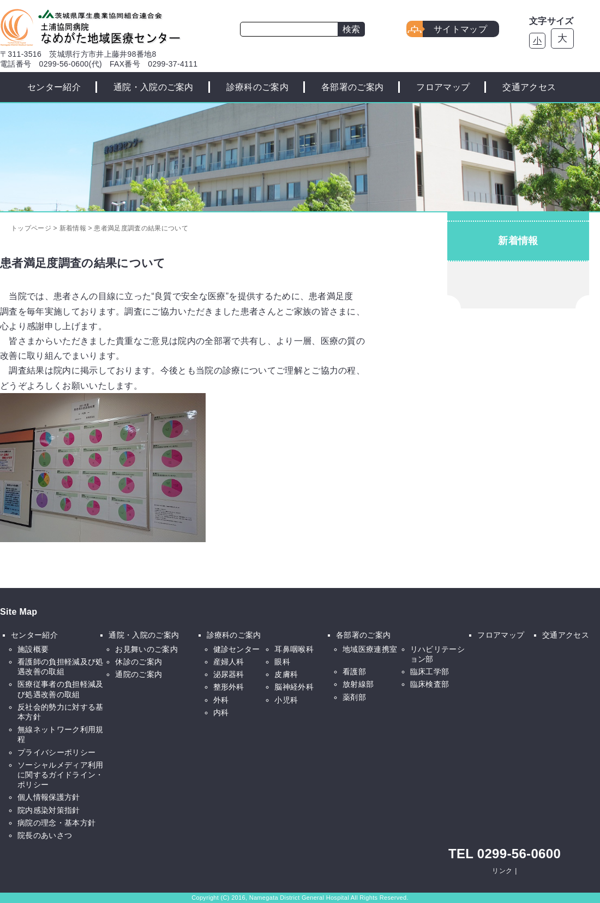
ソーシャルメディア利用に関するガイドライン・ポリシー (60, 775)
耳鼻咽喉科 (294, 649)
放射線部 (358, 684)
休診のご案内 (138, 661)
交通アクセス (529, 87)
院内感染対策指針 (48, 810)
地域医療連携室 (370, 649)
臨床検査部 (429, 684)
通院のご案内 (138, 674)
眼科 (282, 661)
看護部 (354, 671)
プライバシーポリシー (56, 752)
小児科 (286, 700)
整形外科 (228, 686)
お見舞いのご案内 (146, 649)
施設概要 (33, 649)
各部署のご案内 (352, 87)
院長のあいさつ (44, 835)
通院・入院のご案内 (153, 87)
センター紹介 (54, 87)
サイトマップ (460, 29)
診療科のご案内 (257, 87)
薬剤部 (354, 697)
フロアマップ (443, 87)
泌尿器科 (228, 674)
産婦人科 (228, 661)
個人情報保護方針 (48, 797)
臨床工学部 (429, 671)
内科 (221, 712)
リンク (502, 871)
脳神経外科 (294, 686)
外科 (221, 700)
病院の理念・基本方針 (56, 822)
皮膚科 (286, 674)
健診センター (236, 649)
